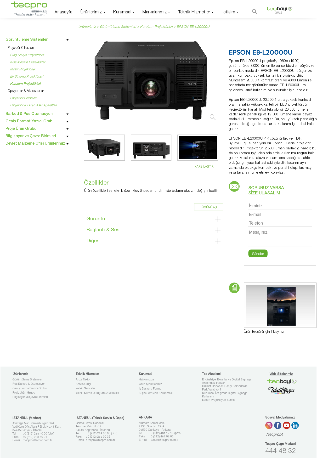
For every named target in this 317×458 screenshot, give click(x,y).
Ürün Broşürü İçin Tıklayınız (264, 332)
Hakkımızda (146, 379)
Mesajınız (280, 238)
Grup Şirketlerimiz (150, 384)
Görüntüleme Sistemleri (27, 379)
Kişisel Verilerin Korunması (156, 393)
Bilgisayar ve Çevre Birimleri (30, 397)
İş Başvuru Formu (150, 388)
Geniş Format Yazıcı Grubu (29, 388)
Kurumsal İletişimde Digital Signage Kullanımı (224, 395)
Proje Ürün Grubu (23, 392)
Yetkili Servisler (85, 388)
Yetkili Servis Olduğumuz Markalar (97, 393)
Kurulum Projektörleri (156, 27)
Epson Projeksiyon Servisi (218, 400)
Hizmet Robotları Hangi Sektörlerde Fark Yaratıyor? (224, 388)
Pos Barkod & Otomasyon (28, 384)
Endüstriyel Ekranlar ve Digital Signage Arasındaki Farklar (226, 381)
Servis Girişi (83, 384)
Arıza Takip (83, 379)
